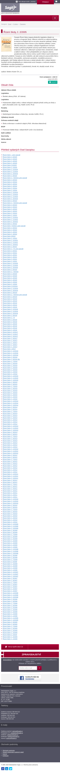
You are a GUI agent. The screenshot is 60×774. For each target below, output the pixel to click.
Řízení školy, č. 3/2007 (10, 591)
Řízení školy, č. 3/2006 (10, 612)
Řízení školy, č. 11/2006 (10, 595)
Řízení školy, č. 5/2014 (10, 416)
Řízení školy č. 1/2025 (10, 167)
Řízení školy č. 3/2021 (10, 257)
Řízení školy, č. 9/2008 (10, 555)
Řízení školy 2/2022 (9, 236)
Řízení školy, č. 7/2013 (10, 436)
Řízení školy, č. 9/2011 (10, 480)
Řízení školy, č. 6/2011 (10, 486)
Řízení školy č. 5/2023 (10, 207)
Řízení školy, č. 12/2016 (10, 351)
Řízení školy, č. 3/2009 (10, 543)
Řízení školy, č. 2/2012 (10, 470)
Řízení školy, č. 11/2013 (10, 428)
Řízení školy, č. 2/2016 (10, 372)
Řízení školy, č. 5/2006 (10, 607)
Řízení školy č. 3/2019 (10, 303)
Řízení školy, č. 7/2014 (10, 411)
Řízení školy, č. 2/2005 (10, 639)
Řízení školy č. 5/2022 (10, 230)
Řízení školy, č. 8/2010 (10, 507)
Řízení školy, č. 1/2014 (10, 424)
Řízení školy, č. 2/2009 (10, 545)
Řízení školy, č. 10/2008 (10, 553)
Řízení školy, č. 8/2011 (10, 482)
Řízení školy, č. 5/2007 (10, 587)
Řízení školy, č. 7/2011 (10, 484)
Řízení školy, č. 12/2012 (10, 449)
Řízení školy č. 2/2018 (10, 328)
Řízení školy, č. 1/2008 (10, 570)
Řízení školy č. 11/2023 (10, 196)
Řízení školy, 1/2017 (9, 349)
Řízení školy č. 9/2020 (10, 269)
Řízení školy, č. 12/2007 (10, 572)
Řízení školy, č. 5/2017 (10, 340)
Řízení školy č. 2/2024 (10, 188)
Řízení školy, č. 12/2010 (10, 499)
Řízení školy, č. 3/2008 (10, 566)
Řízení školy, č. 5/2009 (10, 539)
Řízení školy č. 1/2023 (10, 215)
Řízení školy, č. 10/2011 (10, 478)
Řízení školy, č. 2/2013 (10, 445)
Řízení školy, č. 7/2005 (10, 626)
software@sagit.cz (12, 735)
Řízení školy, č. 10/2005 (10, 620)
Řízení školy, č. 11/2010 (10, 501)
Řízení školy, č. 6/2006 (10, 605)
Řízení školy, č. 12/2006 (10, 593)
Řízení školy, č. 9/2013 (10, 432)
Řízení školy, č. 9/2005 (10, 622)
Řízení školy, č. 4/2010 (10, 516)
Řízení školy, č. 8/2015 (10, 384)
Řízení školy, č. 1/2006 (10, 616)
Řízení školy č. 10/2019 (10, 290)
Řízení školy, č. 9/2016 (10, 357)
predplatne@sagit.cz (17, 733)
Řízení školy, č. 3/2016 (10, 370)
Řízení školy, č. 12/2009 (10, 524)
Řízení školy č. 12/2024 (10, 169)
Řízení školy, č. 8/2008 (10, 557)
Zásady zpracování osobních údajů (13, 752)
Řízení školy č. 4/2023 (10, 209)
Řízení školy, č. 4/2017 (10, 343)
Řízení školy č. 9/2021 (10, 247)
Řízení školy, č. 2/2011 (10, 495)
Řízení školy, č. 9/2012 (10, 455)
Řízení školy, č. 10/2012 (10, 453)
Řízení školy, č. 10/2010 (10, 503)
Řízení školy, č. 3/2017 (10, 345)
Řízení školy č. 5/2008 (10, 562)
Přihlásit (39, 668)
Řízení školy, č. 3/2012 (10, 468)
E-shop (15, 24)
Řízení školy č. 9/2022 (10, 224)
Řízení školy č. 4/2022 (10, 232)
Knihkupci (5, 755)
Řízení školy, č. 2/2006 (10, 614)
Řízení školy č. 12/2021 (10, 240)
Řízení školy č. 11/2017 (10, 334)
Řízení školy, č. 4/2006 (10, 610)
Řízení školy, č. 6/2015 (10, 388)
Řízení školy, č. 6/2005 (10, 628)
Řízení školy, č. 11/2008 (10, 551)
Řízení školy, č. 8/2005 (10, 624)
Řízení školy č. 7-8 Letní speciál (13, 249)
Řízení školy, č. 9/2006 (10, 599)
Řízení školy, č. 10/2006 (10, 597)
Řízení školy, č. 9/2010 (10, 505)
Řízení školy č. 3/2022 (10, 234)
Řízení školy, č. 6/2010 (10, 511)
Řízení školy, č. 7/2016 (10, 361)
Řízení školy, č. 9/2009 (10, 530)
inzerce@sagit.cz (11, 738)
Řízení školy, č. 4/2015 (10, 393)
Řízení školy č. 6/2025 (10, 157)
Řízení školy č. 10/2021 (10, 244)
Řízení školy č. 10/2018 (10, 313)
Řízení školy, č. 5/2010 (10, 514)
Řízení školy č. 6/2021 (10, 251)
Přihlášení (45, 2)
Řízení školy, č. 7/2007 (10, 582)
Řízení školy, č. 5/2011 (10, 489)
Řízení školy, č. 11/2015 (10, 378)
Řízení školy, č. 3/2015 (10, 395)
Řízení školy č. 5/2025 (10, 159)
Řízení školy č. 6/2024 (10, 180)
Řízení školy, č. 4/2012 (10, 466)
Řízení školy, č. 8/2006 (10, 601)
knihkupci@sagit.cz (13, 736)
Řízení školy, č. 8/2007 (10, 580)
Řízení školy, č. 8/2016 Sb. (11, 359)
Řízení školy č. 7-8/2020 (10, 272)
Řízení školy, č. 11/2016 (10, 353)
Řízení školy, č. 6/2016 (10, 363)
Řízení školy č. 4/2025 (10, 161)
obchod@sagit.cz (17, 731)
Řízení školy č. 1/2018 (10, 330)
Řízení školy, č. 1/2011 (10, 497)
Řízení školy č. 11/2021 (10, 242)
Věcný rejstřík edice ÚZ (15, 647)
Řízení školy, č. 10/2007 (10, 576)
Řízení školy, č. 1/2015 (10, 399)
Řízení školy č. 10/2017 (10, 336)
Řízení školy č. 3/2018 (10, 326)
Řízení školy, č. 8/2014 (10, 409)
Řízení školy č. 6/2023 (10, 205)
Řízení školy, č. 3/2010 (10, 518)
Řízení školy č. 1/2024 (10, 190)
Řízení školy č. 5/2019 (10, 299)
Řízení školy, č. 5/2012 (10, 464)
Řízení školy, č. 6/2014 (10, 413)
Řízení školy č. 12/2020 (10, 263)
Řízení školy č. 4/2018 (10, 324)
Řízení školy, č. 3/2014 (10, 420)
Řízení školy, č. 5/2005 (10, 630)
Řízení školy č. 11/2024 (10, 171)
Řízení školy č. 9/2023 (10, 201)
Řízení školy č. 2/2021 (10, 259)
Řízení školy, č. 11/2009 (10, 526)
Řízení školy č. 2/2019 (10, 305)
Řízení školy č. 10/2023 (10, 199)
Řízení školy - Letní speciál (11, 155)
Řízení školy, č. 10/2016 (10, 355)
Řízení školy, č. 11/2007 (10, 574)
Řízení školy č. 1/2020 (10, 284)
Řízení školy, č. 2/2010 (10, 520)
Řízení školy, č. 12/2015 (10, 376)
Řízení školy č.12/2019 (10, 286)
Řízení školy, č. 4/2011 (10, 491)
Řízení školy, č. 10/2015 (10, 380)
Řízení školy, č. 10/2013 (10, 430)
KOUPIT (54, 82)
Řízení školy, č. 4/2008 (10, 564)
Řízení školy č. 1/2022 (10, 238)
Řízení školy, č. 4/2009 (10, 541)
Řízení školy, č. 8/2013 (10, 434)
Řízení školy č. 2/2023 (10, 213)
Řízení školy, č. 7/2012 (10, 459)
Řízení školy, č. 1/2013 (10, 447)
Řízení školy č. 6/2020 (10, 274)
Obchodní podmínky (9, 750)
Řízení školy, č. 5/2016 (10, 365)
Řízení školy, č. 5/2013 (10, 441)
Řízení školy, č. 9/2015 (10, 382)
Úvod (9, 24)
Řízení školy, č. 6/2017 (10, 338)
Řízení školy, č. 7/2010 (10, 509)
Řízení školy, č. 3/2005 (10, 632)
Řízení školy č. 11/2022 (10, 219)
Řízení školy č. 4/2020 (10, 278)
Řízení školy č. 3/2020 (10, 280)
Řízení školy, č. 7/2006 (10, 603)
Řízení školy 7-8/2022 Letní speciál (14, 226)
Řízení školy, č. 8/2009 (10, 532)
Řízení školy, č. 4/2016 (10, 368)
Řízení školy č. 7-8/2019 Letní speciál (15, 295)
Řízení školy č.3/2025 (10, 165)
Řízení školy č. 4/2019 (10, 301)
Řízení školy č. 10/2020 (10, 267)
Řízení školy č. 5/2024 (10, 182)
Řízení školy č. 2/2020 (10, 282)
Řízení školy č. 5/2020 (10, 276)
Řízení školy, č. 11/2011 (10, 476)
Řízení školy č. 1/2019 (10, 307)
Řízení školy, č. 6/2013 (10, 438)
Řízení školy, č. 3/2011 (10, 493)
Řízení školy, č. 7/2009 (10, 534)
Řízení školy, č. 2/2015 (10, 397)
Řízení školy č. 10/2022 (10, 221)
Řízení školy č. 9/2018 (10, 315)
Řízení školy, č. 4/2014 (10, 418)
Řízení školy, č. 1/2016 (10, 374)
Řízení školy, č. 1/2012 (10, 472)
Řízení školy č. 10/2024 (10, 174)
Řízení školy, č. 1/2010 (10, 522)
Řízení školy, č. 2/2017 (10, 347)
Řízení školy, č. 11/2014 (10, 403)
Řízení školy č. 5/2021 (10, 253)
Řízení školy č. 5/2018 (10, 322)
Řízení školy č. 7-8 (9, 317)
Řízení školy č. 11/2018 (10, 311)
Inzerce (5, 754)
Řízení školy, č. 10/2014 (10, 405)
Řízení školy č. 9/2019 (10, 292)
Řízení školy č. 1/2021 (10, 261)
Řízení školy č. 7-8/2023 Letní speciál (15, 203)
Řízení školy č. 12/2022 (10, 217)
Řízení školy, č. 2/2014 (10, 422)
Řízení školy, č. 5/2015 (10, 390)
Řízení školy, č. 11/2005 (10, 618)
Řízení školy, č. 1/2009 (10, 547)
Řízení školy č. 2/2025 (10, 635)
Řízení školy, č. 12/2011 (10, 474)
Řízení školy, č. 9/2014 (10, 407)
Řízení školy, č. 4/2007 (10, 589)
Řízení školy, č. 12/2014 (10, 401)
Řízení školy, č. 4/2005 (10, 637)
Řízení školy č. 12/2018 (10, 309)
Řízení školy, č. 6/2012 (10, 461)
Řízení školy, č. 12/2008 (10, 549)
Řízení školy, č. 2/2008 (10, 568)
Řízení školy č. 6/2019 (10, 297)
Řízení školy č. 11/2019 (10, 288)
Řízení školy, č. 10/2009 (10, 528)
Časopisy (23, 24)
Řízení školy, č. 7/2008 (10, 559)
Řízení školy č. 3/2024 (10, 186)
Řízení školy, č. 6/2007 (10, 585)
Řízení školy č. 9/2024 (10, 176)
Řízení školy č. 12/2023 (10, 192)
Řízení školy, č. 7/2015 (10, 386)
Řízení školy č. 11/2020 (10, 265)
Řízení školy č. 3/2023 (10, 211)
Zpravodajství (7, 660)
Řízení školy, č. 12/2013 (10, 426)
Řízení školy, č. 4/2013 (10, 443)
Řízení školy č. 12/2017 (10, 332)
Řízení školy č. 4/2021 (10, 255)
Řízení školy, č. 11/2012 (10, 451)
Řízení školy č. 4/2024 (10, 184)
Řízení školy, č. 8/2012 (10, 457)
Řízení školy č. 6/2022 (10, 228)
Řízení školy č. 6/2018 (10, 320)
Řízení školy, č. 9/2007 (10, 578)
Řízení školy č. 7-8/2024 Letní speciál (15, 178)
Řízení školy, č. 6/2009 (10, 537)
